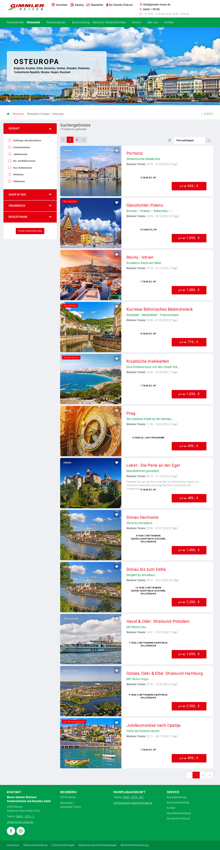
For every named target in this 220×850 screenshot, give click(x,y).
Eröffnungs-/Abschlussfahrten (27, 140)
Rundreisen (18, 174)
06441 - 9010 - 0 (25, 816)
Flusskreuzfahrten (21, 147)
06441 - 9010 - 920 (133, 797)
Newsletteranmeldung (179, 813)
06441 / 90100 (149, 9)
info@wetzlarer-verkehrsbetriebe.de (132, 803)
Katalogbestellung (176, 797)
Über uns (154, 22)
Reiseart (30, 128)
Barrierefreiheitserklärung (134, 845)
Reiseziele (35, 22)
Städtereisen (19, 181)
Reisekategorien (57, 22)
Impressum (13, 845)
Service (138, 22)
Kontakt (170, 22)
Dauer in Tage (30, 194)
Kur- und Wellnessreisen (24, 161)
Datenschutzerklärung (35, 845)
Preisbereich (30, 205)
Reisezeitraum (30, 217)
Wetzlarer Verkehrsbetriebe (110, 22)
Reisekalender (15, 22)
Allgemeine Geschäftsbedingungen (98, 845)
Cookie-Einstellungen (62, 845)
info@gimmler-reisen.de (154, 4)
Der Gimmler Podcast (178, 818)
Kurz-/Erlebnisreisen (22, 167)
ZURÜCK (207, 114)
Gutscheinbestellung (178, 802)
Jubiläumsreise (20, 154)
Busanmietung (81, 22)
